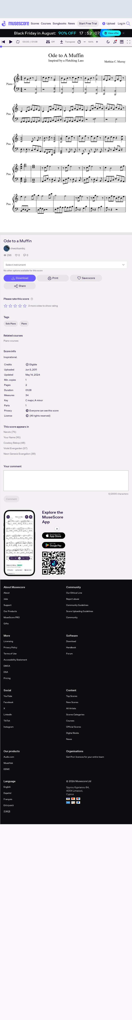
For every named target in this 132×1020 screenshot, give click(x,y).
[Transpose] (67, 42)
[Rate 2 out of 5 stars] (10, 306)
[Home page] (15, 23)
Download (71, 641)
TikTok (7, 720)
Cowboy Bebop (12, 442)
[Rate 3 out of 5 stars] (15, 306)
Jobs (6, 599)
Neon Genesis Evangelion (17, 453)
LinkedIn (8, 714)
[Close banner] (123, 33)
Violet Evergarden (13, 448)
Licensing (8, 641)
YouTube (8, 696)
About (7, 593)
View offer (111, 33)
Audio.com (9, 757)
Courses (70, 720)
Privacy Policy (10, 647)
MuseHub (8, 763)
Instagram (9, 727)
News (69, 739)
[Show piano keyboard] (114, 41)
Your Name (9, 437)
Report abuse (72, 599)
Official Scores (73, 727)
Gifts (6, 623)
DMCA (7, 666)
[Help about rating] (32, 299)
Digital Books (72, 733)
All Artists (71, 708)
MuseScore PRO (12, 617)
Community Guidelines (77, 605)
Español (7, 793)
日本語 (7, 811)
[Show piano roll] (121, 41)
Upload (108, 24)
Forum (69, 653)
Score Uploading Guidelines (79, 611)
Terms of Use (10, 653)
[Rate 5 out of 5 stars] (25, 306)
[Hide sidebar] (57, 529)
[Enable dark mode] (108, 41)
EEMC (7, 769)
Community (71, 617)
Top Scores (71, 696)
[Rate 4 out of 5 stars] (20, 306)
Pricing (7, 678)
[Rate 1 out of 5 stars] (6, 306)
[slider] (1, 47)
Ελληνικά (9, 805)
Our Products (10, 611)
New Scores (72, 702)
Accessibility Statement (15, 659)
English (7, 787)
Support (7, 605)
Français (8, 799)
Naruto (7, 432)
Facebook (8, 702)
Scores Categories (75, 714)
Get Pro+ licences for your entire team (85, 757)
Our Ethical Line (74, 593)
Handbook (71, 647)
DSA (6, 672)
